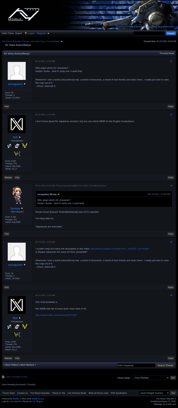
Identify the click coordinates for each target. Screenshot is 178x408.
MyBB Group (38, 399)
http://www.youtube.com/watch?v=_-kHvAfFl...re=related (120, 248)
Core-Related (53, 41)
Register (41, 33)
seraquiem (15, 84)
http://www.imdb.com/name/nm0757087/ (56, 315)
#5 (171, 295)
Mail (160, 26)
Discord (151, 26)
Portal (119, 26)
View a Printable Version (17, 377)
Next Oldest (11, 364)
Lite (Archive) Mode (76, 393)
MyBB (16, 399)
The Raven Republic (40, 393)
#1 (171, 61)
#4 (171, 242)
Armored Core (38, 41)
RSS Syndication (119, 393)
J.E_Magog (37, 401)
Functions (169, 26)
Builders (140, 26)
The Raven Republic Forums (15, 41)
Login (31, 33)
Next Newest (27, 364)
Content (129, 26)
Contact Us (22, 393)
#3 (171, 186)
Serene (15, 208)
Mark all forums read (98, 393)
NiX (15, 137)
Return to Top (58, 393)
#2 (171, 114)
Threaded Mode (167, 53)
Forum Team (9, 393)
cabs (11, 401)
